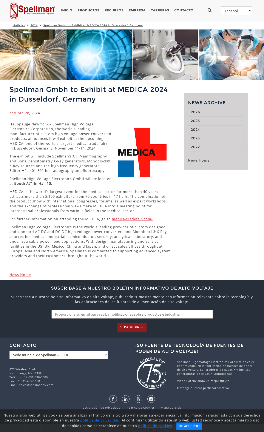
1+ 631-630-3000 (36, 377)
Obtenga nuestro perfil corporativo (203, 388)
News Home (20, 274)
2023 (195, 138)
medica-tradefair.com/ (132, 219)
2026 (195, 112)
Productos (88, 10)
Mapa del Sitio (169, 407)
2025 (195, 121)
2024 (34, 25)
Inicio (66, 10)
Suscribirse (132, 327)
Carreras (160, 10)
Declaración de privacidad (101, 407)
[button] (211, 10)
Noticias (19, 25)
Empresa (137, 10)
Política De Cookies (138, 407)
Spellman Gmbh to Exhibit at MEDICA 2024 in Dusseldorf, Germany (93, 25)
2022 (195, 147)
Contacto (183, 10)
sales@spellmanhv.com (36, 385)
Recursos (114, 10)
